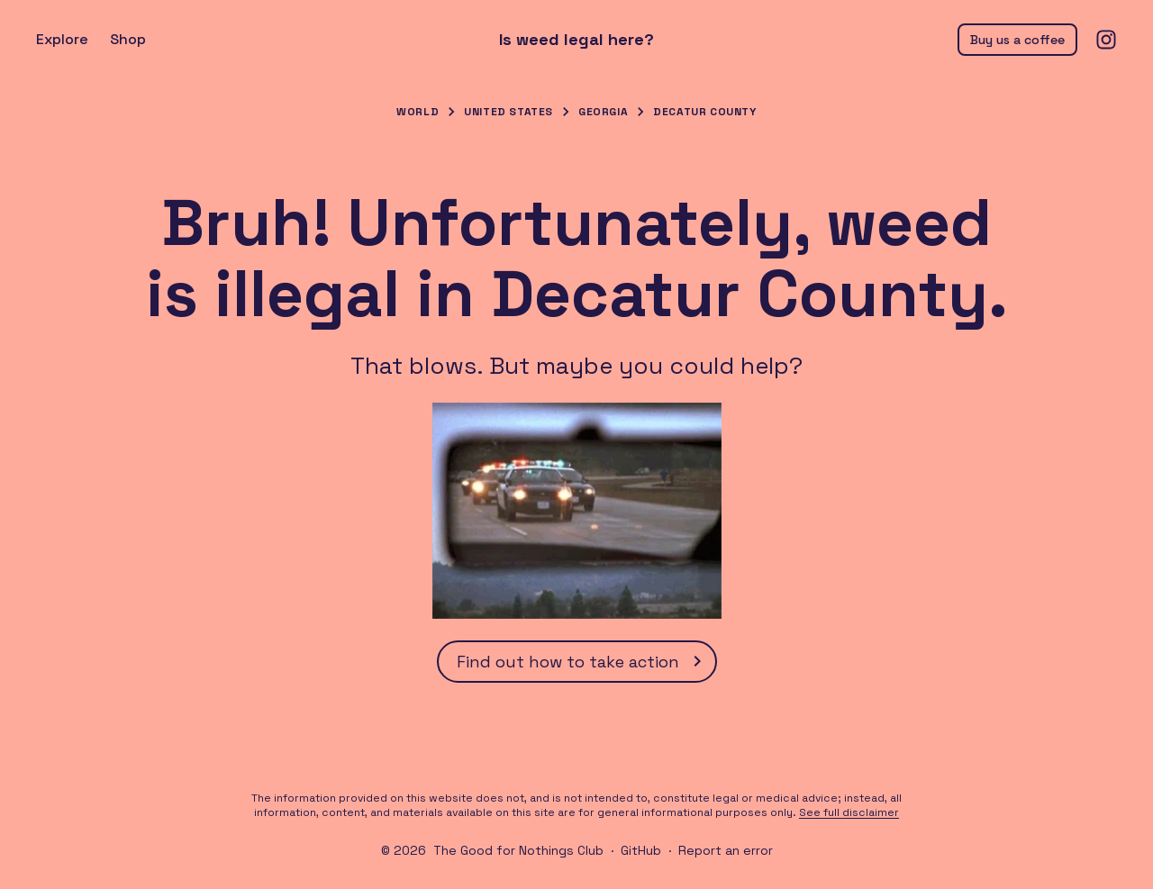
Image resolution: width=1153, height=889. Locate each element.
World (417, 111)
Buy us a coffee (1017, 40)
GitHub (641, 850)
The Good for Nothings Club (518, 850)
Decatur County (704, 111)
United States (508, 111)
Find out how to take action (582, 661)
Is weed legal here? (576, 40)
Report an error (725, 850)
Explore (62, 39)
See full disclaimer (849, 812)
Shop (128, 39)
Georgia (603, 111)
